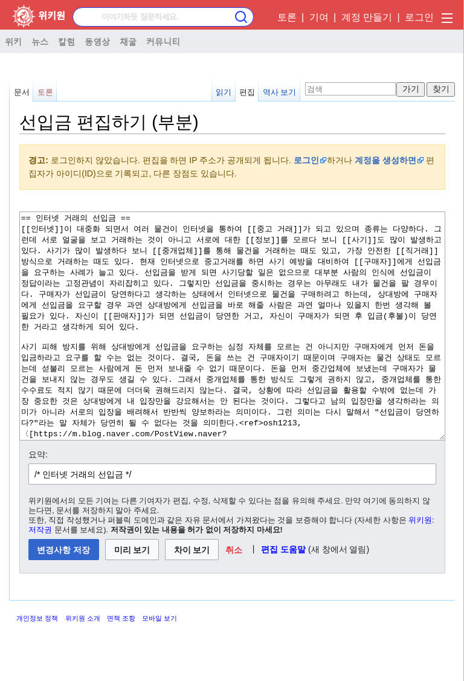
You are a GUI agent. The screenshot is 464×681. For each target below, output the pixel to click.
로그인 (419, 17)
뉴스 (39, 41)
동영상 (97, 41)
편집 (247, 92)
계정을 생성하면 (385, 160)
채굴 (128, 41)
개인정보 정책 (37, 663)
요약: (38, 500)
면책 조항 (121, 663)
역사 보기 (280, 92)
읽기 (223, 92)
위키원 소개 (82, 663)
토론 (287, 17)
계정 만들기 (366, 17)
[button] (234, 594)
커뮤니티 (163, 41)
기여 (319, 17)
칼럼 (66, 41)
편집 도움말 (283, 594)
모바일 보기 (159, 663)
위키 (13, 41)
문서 (22, 92)
